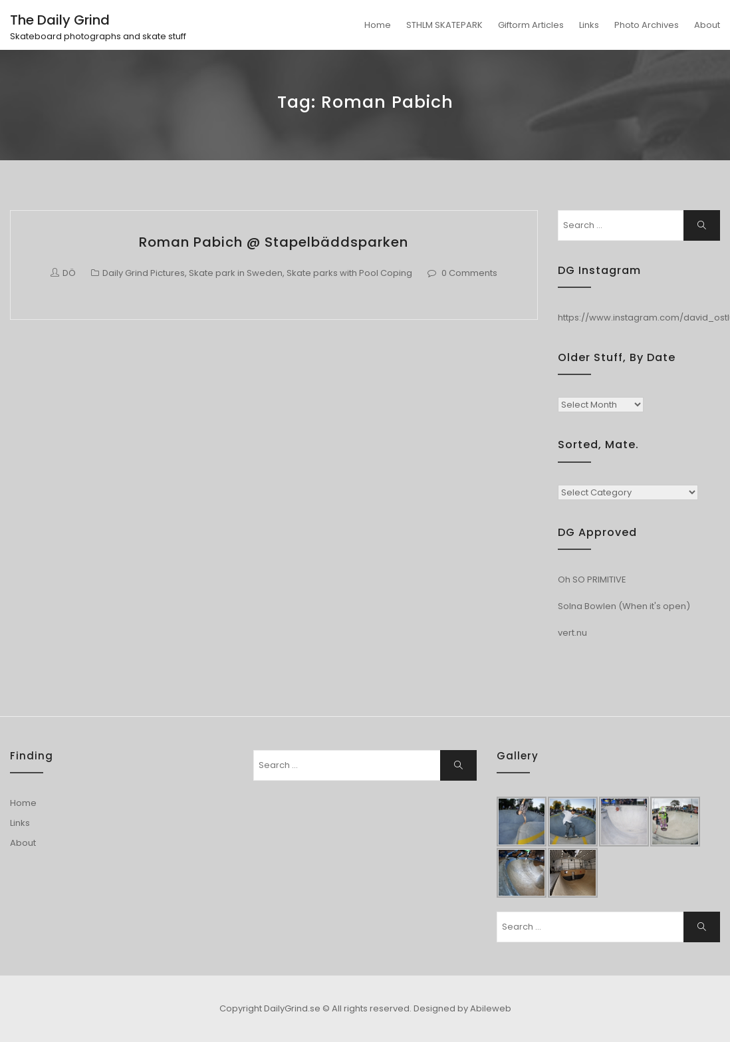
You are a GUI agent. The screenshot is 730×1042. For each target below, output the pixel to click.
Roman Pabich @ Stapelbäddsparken (273, 242)
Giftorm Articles (531, 25)
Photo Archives (646, 25)
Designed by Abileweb (462, 1008)
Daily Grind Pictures (143, 273)
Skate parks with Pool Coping (349, 273)
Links (589, 25)
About (707, 25)
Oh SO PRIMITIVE (592, 579)
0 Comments (469, 273)
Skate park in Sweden (236, 273)
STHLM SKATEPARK (444, 25)
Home (377, 25)
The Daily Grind (60, 20)
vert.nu (572, 632)
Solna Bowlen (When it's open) (624, 606)
